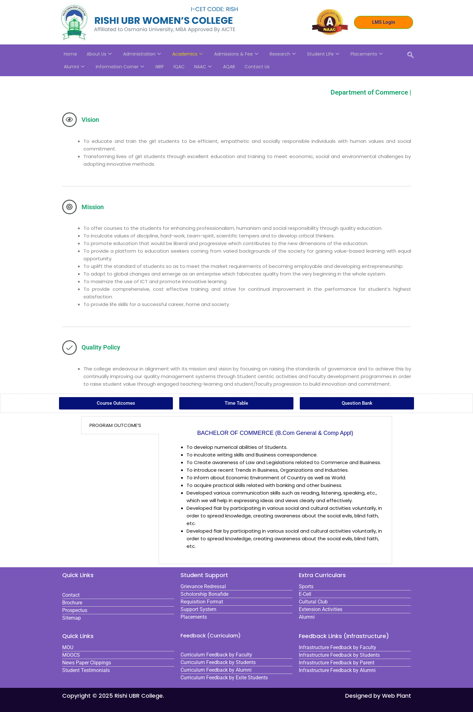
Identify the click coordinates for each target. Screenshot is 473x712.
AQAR (229, 66)
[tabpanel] (275, 489)
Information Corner (120, 66)
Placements (367, 54)
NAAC (203, 66)
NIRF (159, 66)
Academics (187, 54)
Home (70, 54)
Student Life (323, 54)
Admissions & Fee (236, 54)
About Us (99, 54)
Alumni (74, 66)
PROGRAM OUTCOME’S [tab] (115, 425)
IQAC (179, 66)
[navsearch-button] (410, 55)
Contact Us (257, 66)
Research (283, 54)
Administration (142, 54)
